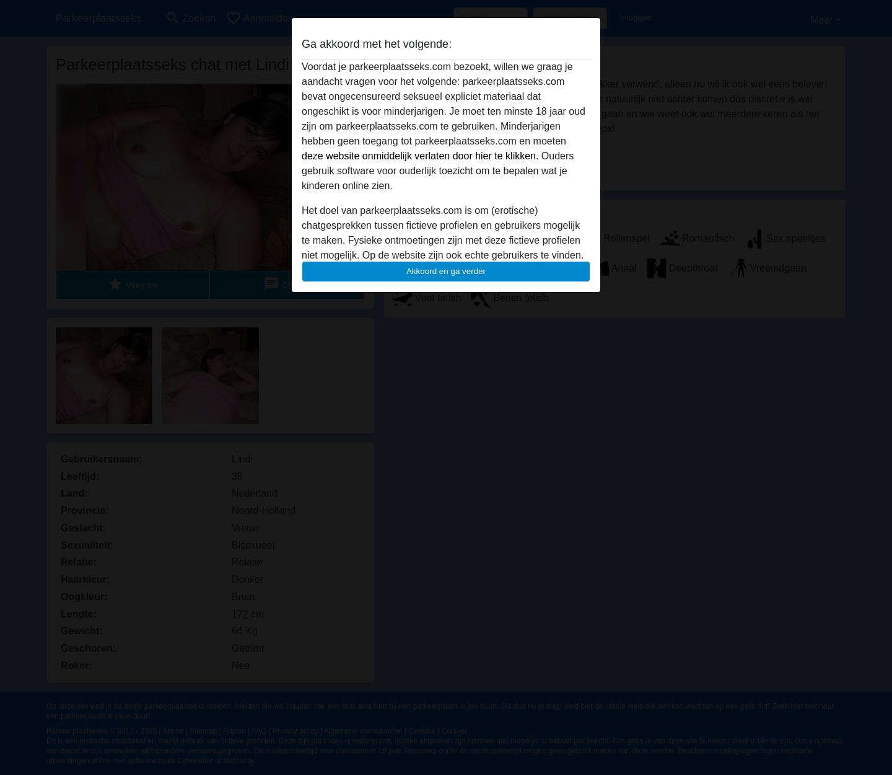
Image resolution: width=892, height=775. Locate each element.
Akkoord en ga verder (446, 271)
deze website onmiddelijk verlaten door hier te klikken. (420, 156)
